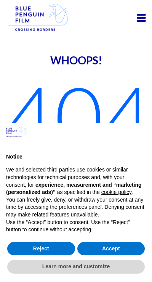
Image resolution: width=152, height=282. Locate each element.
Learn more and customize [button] (76, 266)
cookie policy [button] (116, 192)
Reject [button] (41, 248)
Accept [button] (111, 248)
